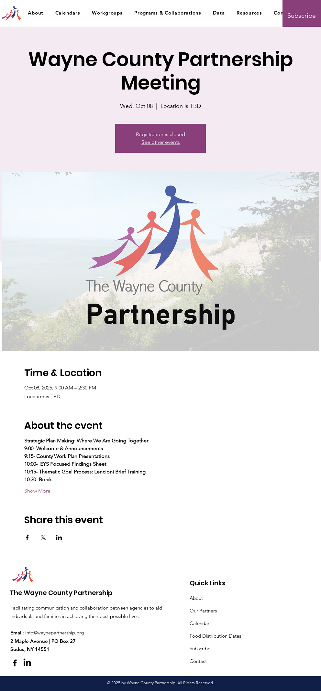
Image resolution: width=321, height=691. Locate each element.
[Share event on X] (43, 537)
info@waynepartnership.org (54, 633)
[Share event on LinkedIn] (59, 537)
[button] (35, 12)
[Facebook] (14, 662)
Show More (37, 491)
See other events (160, 142)
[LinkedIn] (27, 662)
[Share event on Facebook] (27, 537)
